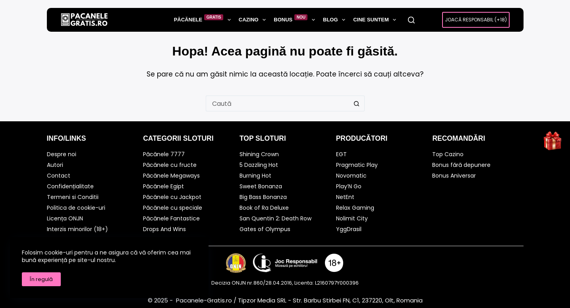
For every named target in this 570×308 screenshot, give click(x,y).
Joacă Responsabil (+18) (476, 19)
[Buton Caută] (357, 103)
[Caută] (411, 20)
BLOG (335, 20)
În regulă (41, 279)
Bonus (296, 19)
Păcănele (204, 19)
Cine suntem (376, 20)
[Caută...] (277, 103)
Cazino (254, 20)
